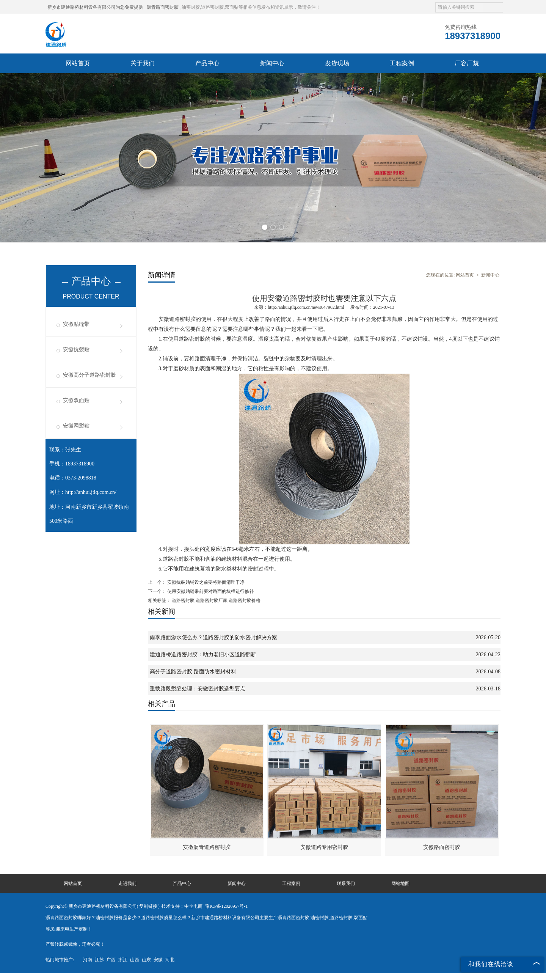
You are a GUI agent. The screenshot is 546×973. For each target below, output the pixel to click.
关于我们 (142, 63)
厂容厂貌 (467, 63)
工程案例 (402, 63)
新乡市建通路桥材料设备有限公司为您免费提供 (95, 7)
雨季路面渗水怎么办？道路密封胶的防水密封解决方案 (213, 637)
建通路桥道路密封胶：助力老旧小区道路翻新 (203, 654)
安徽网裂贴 (76, 426)
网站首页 (78, 63)
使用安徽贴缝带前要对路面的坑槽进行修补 (210, 591)
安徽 (158, 959)
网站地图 (400, 883)
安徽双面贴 (76, 400)
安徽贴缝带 (76, 324)
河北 (169, 959)
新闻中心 (272, 63)
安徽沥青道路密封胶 (207, 847)
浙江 (122, 959)
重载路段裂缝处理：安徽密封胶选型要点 (197, 689)
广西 (111, 959)
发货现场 (337, 63)
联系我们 (346, 883)
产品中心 (207, 63)
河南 (87, 959)
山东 (146, 959)
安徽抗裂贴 (76, 349)
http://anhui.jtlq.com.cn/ (90, 492)
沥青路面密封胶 (163, 7)
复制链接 (148, 906)
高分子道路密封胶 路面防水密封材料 (193, 671)
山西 (134, 959)
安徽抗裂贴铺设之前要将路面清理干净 (205, 582)
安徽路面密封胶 (441, 847)
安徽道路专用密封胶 (324, 847)
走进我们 (127, 883)
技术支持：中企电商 (182, 906)
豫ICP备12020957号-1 (226, 906)
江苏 (99, 959)
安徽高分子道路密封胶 (89, 375)
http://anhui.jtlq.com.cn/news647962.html (306, 307)
